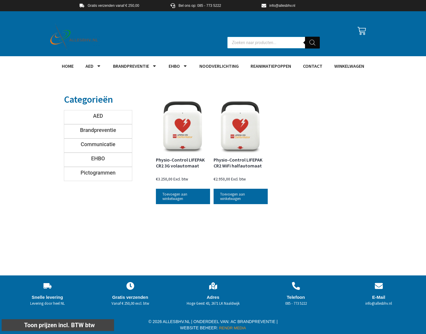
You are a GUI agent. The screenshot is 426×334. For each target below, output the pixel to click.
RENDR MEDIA (232, 328)
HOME (68, 66)
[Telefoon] (296, 286)
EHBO (178, 66)
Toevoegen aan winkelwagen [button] (174, 196)
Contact (312, 66)
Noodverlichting (219, 66)
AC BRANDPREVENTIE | (253, 321)
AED (93, 66)
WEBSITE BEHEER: (199, 327)
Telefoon (296, 297)
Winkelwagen (349, 66)
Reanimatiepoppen (271, 66)
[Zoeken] (312, 43)
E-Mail (378, 297)
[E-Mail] (379, 286)
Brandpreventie (135, 66)
